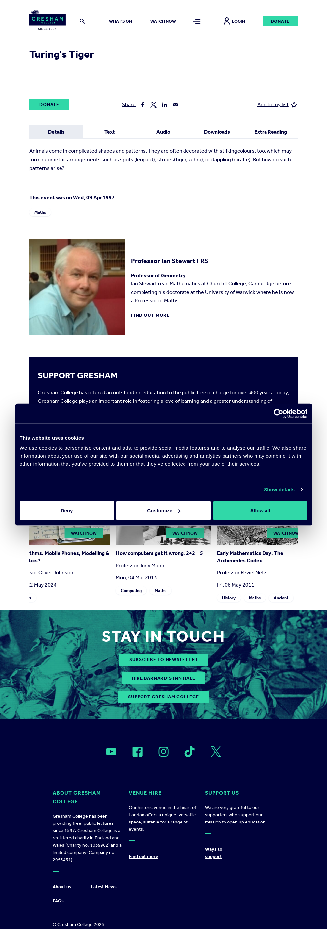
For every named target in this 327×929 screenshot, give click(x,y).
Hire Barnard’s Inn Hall (163, 678)
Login (234, 21)
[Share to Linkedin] (164, 105)
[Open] (111, 752)
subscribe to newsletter (163, 659)
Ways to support (213, 852)
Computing (131, 590)
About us (62, 887)
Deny (67, 510)
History (229, 597)
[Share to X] (153, 105)
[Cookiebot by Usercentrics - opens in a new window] (278, 413)
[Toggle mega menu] (196, 21)
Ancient (281, 597)
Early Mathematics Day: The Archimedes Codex (250, 557)
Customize (163, 510)
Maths (40, 212)
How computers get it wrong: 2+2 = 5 (159, 553)
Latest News (104, 887)
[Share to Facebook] (143, 105)
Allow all (260, 510)
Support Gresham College (163, 696)
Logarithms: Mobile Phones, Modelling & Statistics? (62, 557)
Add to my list (277, 104)
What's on (120, 21)
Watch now (163, 21)
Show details (279, 489)
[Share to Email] (175, 105)
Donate (280, 21)
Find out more (150, 315)
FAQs (58, 901)
